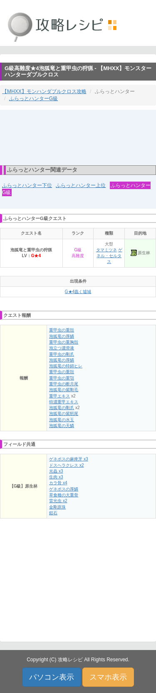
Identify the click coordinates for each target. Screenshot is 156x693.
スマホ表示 (108, 677)
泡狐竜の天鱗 (61, 425)
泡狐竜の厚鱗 (61, 336)
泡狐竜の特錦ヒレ (65, 366)
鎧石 (53, 513)
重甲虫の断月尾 (63, 384)
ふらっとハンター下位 (27, 185)
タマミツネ (106, 250)
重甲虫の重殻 (61, 330)
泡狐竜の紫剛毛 (63, 389)
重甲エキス (59, 396)
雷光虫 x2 (58, 500)
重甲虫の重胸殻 (63, 342)
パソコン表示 (51, 677)
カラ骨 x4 (58, 483)
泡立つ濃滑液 (61, 348)
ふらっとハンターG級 (33, 98)
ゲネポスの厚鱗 (63, 489)
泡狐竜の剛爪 (61, 407)
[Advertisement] (78, 137)
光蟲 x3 (56, 471)
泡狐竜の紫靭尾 (63, 413)
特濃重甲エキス (63, 402)
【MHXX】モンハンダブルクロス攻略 (44, 91)
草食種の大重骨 (63, 495)
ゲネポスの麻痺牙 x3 (68, 459)
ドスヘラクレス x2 (66, 465)
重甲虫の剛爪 (61, 354)
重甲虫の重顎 (61, 378)
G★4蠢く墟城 (78, 291)
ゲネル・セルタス (109, 256)
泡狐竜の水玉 (61, 419)
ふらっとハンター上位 (81, 185)
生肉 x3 (56, 477)
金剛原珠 (57, 507)
